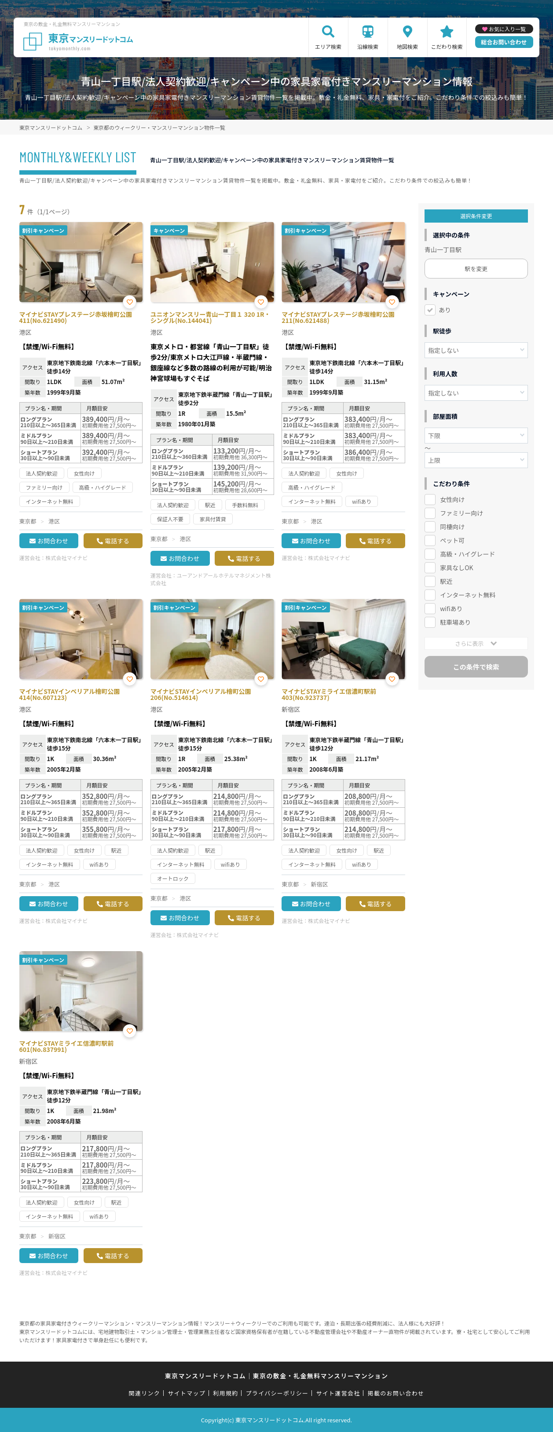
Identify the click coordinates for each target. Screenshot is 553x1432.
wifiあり (451, 608)
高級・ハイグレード (467, 553)
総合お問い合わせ (504, 42)
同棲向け (452, 526)
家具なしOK (456, 567)
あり (445, 309)
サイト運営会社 (338, 1393)
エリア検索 (328, 46)
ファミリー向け (461, 513)
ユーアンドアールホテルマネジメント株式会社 (210, 578)
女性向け (452, 499)
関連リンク (145, 1393)
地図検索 (407, 46)
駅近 (446, 581)
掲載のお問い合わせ (396, 1393)
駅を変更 (476, 268)
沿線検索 (367, 46)
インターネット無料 (467, 594)
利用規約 (225, 1393)
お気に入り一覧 (507, 29)
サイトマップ (186, 1393)
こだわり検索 (447, 46)
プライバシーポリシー (277, 1393)
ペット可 (452, 540)
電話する (117, 540)
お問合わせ (52, 540)
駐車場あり (455, 622)
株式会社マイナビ (67, 557)
